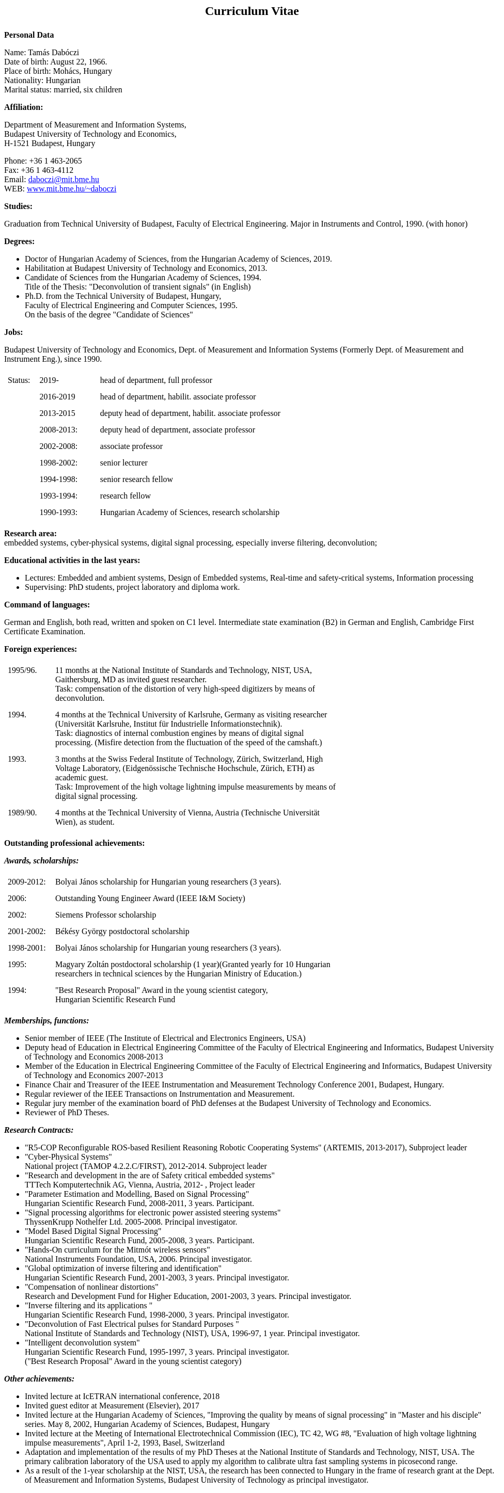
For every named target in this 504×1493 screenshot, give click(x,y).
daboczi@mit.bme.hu (63, 179)
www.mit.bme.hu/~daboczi (71, 188)
